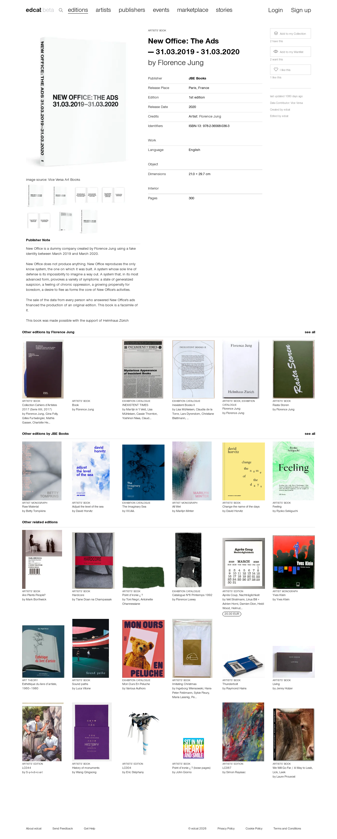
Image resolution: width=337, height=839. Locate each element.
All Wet (176, 507)
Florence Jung (181, 64)
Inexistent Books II (183, 405)
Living (276, 684)
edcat (287, 110)
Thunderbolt (230, 684)
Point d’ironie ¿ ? (132, 595)
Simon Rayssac (236, 772)
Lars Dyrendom (190, 414)
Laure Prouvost (285, 777)
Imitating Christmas (184, 684)
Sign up (301, 11)
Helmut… (237, 608)
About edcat (33, 829)
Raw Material (30, 507)
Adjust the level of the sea (87, 507)
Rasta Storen (281, 405)
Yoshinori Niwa (131, 418)
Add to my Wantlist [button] (288, 52)
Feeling (277, 507)
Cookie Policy (254, 829)
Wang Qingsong (86, 772)
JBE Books (60, 434)
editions (78, 11)
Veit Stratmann (235, 599)
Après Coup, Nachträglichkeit (241, 595)
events (161, 10)
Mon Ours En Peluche (136, 684)
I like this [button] (281, 70)
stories (224, 10)
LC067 (226, 768)
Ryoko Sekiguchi (287, 511)
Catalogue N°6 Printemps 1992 (192, 595)
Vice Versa (297, 103)
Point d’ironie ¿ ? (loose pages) (191, 768)
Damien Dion (248, 604)
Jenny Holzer (284, 688)
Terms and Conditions (287, 829)
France (203, 88)
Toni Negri (132, 599)
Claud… (146, 418)
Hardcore (78, 595)
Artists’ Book (157, 31)
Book (75, 405)
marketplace (192, 10)
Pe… (194, 697)
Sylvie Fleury (201, 693)
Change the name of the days (241, 507)
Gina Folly (51, 414)
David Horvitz (84, 511)
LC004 (126, 768)
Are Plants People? (34, 595)
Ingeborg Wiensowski (189, 688)
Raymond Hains (236, 688)
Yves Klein (279, 595)
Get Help (89, 829)
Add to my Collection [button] (289, 33)
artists (103, 10)
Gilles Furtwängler (33, 418)
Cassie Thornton (146, 414)
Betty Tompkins (36, 511)
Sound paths (80, 684)
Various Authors (135, 688)
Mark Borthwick (36, 599)
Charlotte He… (41, 423)
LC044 (26, 768)
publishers (132, 10)
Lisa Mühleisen (185, 409)
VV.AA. (130, 511)
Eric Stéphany (135, 772)
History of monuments (85, 768)
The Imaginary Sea (134, 507)
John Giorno (184, 772)
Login (275, 11)
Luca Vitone (83, 688)
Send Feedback (63, 829)
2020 (192, 107)
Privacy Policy (226, 829)
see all (310, 333)
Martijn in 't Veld (136, 409)
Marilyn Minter (185, 511)
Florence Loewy (186, 599)
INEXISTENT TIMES (135, 405)
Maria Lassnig (181, 697)
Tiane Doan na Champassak (94, 599)
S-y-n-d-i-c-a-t (34, 772)
